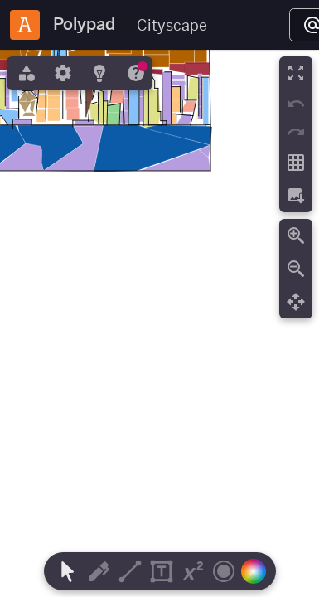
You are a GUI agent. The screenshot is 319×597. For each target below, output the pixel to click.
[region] (159, 323)
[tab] (25, 73)
